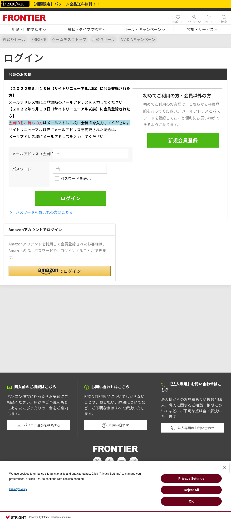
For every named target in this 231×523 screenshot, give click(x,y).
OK (191, 501)
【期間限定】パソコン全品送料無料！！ (65, 4)
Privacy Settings (191, 478)
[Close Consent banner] (224, 467)
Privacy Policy (18, 489)
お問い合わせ (115, 425)
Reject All (191, 490)
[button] (29, 30)
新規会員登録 (183, 140)
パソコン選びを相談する (38, 425)
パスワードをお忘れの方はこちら (41, 212)
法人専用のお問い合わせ (192, 428)
